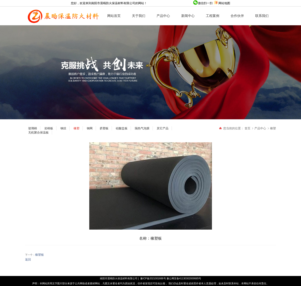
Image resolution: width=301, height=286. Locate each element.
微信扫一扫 (203, 3)
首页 (247, 128)
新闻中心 (188, 16)
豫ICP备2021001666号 (153, 278)
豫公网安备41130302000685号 (184, 278)
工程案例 (212, 16)
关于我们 (138, 16)
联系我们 (262, 16)
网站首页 (114, 16)
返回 (28, 259)
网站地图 (221, 3)
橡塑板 (39, 254)
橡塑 (273, 128)
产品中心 (163, 16)
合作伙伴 (237, 16)
